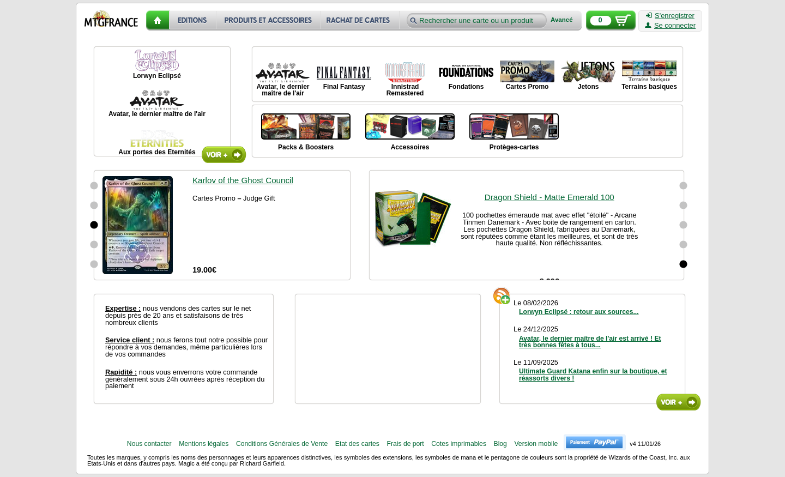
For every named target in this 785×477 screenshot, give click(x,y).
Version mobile (536, 444)
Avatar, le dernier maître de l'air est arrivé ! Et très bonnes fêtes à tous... (590, 341)
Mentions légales (203, 444)
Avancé (562, 20)
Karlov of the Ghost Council (242, 180)
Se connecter (670, 25)
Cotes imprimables (458, 444)
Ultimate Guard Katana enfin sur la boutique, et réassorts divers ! (593, 374)
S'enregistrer (670, 16)
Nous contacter (149, 444)
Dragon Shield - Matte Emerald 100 (549, 274)
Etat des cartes (357, 444)
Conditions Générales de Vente (282, 444)
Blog (500, 444)
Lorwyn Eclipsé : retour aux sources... (579, 312)
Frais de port (405, 444)
